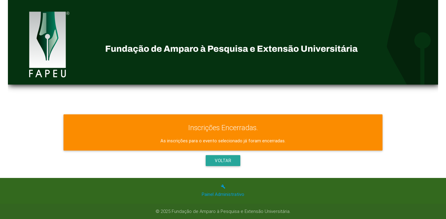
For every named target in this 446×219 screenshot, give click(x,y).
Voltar (223, 160)
